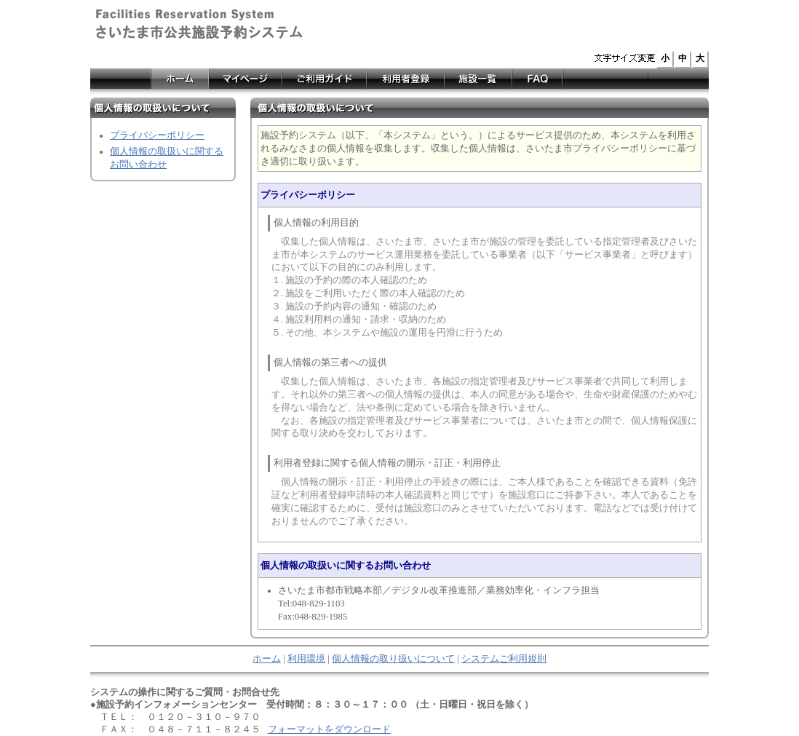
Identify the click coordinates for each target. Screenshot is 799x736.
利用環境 (306, 659)
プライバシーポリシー (157, 135)
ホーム (267, 659)
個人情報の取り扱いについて (393, 659)
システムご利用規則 (503, 659)
